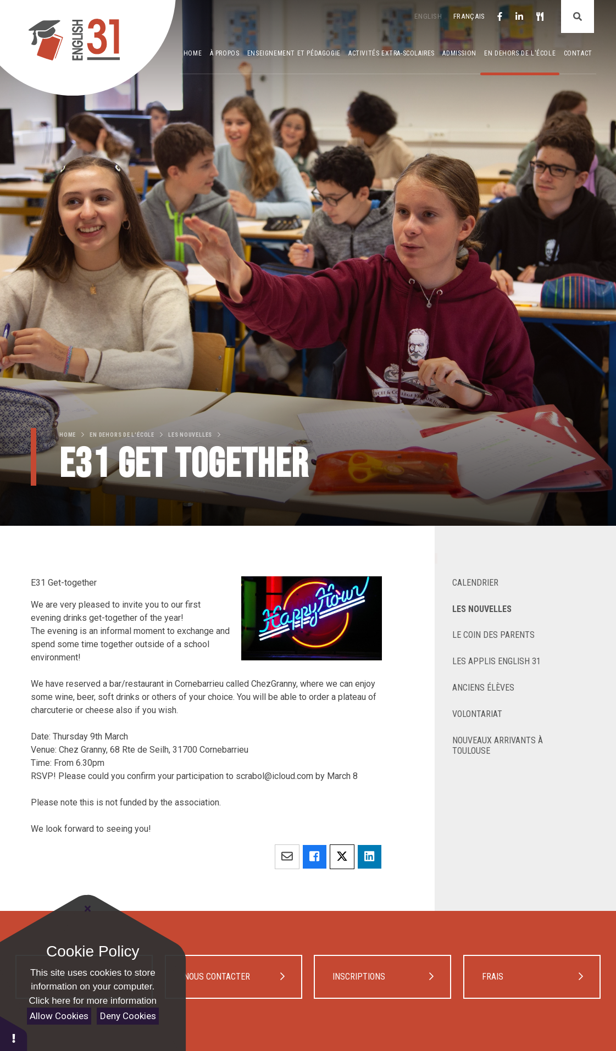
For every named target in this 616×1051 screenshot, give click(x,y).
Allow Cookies (59, 1015)
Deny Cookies (128, 1015)
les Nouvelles (190, 434)
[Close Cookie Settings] (88, 908)
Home (67, 434)
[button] (13, 1033)
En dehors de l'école (122, 434)
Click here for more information (93, 1001)
